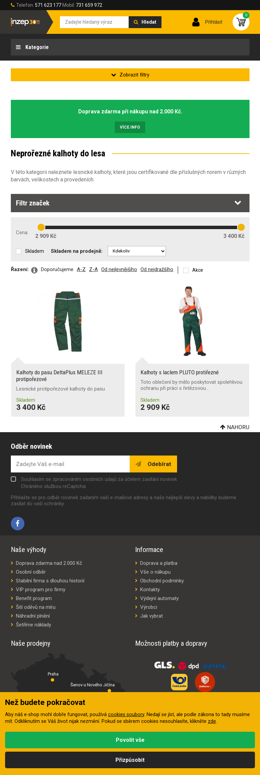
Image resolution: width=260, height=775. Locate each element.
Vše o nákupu (155, 572)
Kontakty (150, 589)
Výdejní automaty (159, 598)
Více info (130, 127)
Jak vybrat (151, 616)
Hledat (149, 22)
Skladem (34, 251)
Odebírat (158, 464)
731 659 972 (89, 5)
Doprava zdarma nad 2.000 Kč (49, 563)
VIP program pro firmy (40, 589)
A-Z (81, 269)
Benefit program (34, 598)
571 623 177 (48, 5)
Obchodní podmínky (162, 581)
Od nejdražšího (156, 269)
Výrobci (148, 607)
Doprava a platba (158, 563)
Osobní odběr (31, 572)
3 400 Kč (233, 236)
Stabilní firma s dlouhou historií (50, 581)
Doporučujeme (57, 269)
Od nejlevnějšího (119, 269)
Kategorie (36, 47)
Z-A (93, 269)
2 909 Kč (45, 236)
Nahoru (238, 427)
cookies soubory (126, 714)
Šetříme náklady (33, 625)
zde (212, 721)
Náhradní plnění (33, 616)
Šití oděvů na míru (36, 607)
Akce (197, 270)
